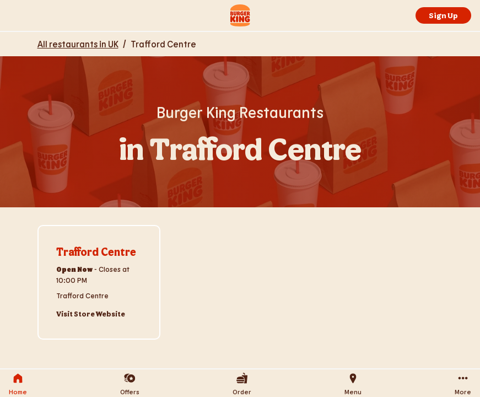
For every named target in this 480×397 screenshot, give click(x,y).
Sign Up (443, 15)
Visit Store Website (90, 313)
